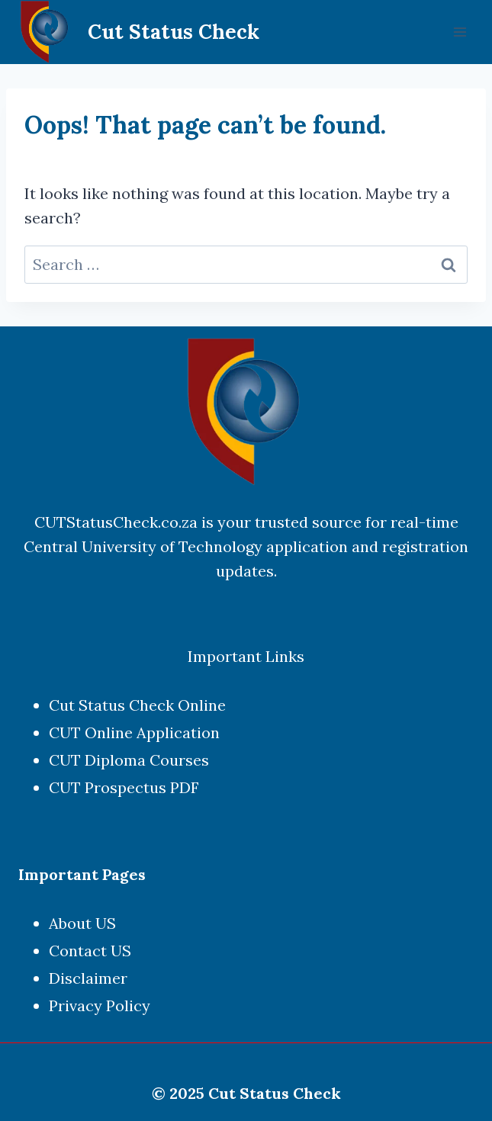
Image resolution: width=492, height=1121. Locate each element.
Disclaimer (88, 978)
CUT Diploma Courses (129, 759)
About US (82, 923)
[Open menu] (459, 31)
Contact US (90, 950)
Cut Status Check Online (137, 705)
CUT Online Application (134, 732)
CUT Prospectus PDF (124, 787)
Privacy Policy (99, 1005)
